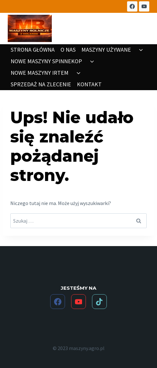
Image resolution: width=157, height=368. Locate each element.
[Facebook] (132, 6)
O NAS (68, 49)
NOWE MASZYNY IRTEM (40, 72)
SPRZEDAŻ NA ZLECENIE (41, 84)
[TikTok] (99, 301)
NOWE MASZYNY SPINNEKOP (46, 61)
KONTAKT (89, 84)
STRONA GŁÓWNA (33, 49)
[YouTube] (144, 6)
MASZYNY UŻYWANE (106, 49)
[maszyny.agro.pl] (30, 28)
